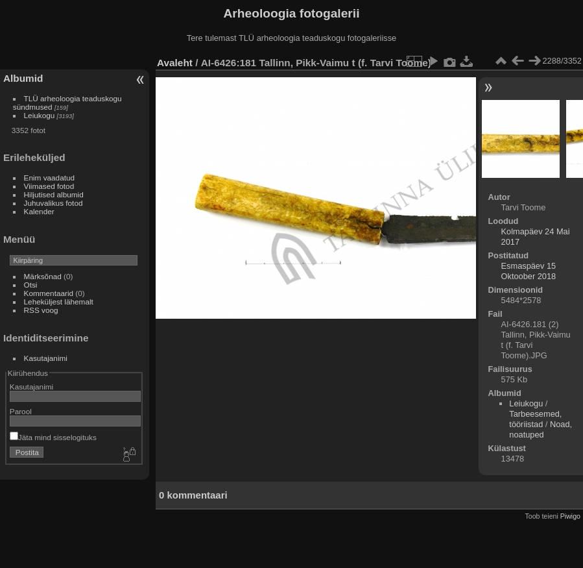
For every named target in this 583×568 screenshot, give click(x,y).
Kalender (39, 211)
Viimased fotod (49, 186)
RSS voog (41, 310)
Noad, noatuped (540, 429)
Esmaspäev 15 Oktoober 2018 (528, 271)
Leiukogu (39, 115)
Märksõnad (43, 276)
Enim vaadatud (49, 177)
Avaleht (175, 62)
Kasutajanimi (45, 358)
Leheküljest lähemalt (58, 301)
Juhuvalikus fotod (53, 203)
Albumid (23, 78)
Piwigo (570, 516)
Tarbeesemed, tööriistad (535, 419)
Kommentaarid (49, 293)
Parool (21, 411)
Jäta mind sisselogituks (53, 437)
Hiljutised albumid (54, 194)
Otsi (31, 284)
